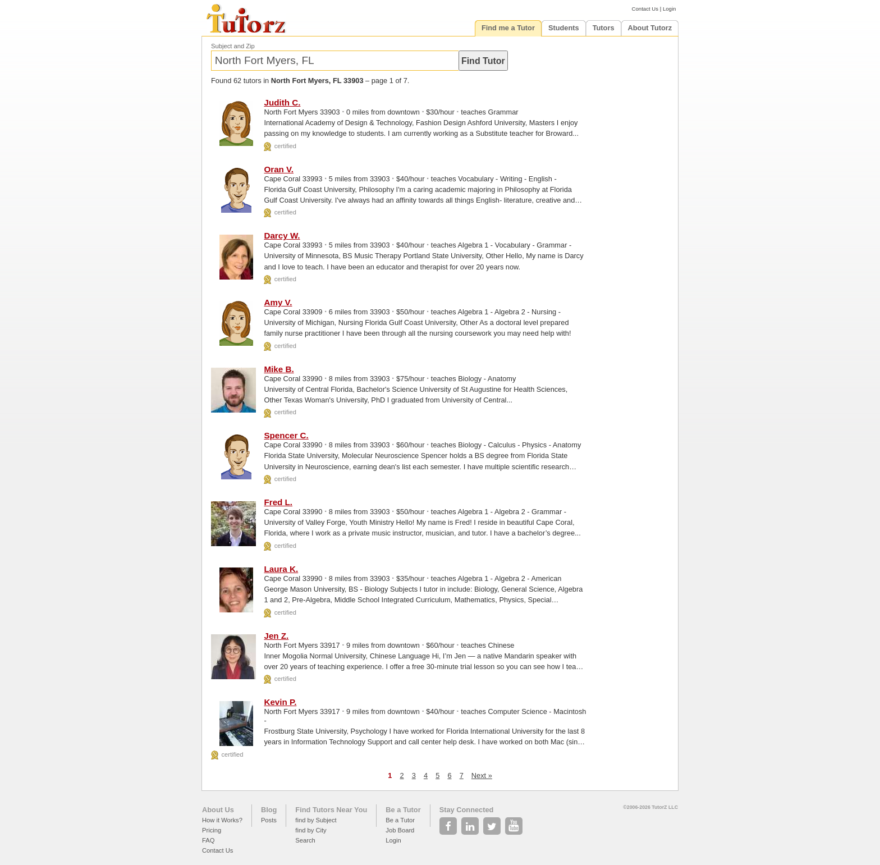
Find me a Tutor (508, 28)
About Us (218, 809)
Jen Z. (276, 635)
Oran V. (279, 169)
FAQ (208, 840)
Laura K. (281, 569)
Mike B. (279, 369)
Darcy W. (282, 235)
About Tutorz (650, 28)
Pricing (211, 830)
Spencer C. (286, 435)
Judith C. (282, 102)
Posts (269, 820)
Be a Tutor (403, 809)
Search (305, 840)
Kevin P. (280, 702)
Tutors (604, 28)
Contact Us (645, 9)
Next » (481, 775)
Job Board (400, 830)
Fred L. (278, 502)
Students (563, 28)
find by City (310, 830)
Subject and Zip (233, 46)
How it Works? (222, 820)
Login (669, 9)
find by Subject (315, 820)
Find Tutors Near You (331, 809)
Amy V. (278, 302)
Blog (269, 809)
